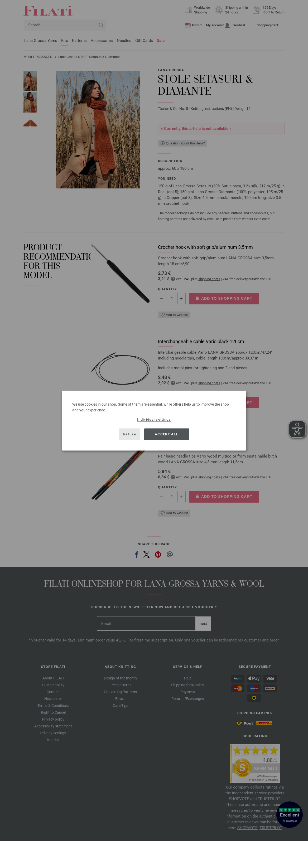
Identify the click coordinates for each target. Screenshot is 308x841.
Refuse (129, 434)
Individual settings (154, 419)
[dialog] (154, 420)
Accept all (166, 434)
